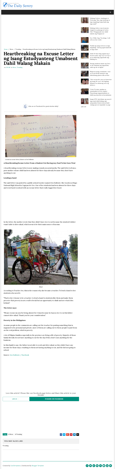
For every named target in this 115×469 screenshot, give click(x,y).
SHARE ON (54, 399)
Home (6, 49)
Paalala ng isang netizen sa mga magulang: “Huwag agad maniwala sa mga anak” (100, 47)
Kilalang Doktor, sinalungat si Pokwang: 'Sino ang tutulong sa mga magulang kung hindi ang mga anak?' (100, 21)
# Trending (18, 434)
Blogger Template (38, 466)
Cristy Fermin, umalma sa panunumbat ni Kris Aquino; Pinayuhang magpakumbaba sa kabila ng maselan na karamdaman (100, 92)
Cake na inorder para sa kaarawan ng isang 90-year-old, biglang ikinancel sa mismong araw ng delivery (100, 82)
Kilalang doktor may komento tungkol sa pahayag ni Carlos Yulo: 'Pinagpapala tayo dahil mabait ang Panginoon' (99, 31)
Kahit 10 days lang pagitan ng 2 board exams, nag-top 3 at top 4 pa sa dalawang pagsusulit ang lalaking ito (100, 56)
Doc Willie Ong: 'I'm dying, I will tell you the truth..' (100, 39)
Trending (18, 49)
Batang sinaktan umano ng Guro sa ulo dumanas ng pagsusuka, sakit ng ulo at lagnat (100, 65)
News (11, 49)
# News (10, 434)
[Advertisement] (41, 32)
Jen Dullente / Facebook (19, 355)
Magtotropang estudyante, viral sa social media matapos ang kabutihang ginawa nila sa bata (100, 73)
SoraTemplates (15, 466)
